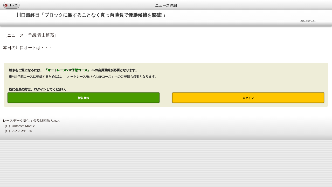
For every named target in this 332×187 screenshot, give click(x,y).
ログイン (248, 97)
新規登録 (83, 97)
